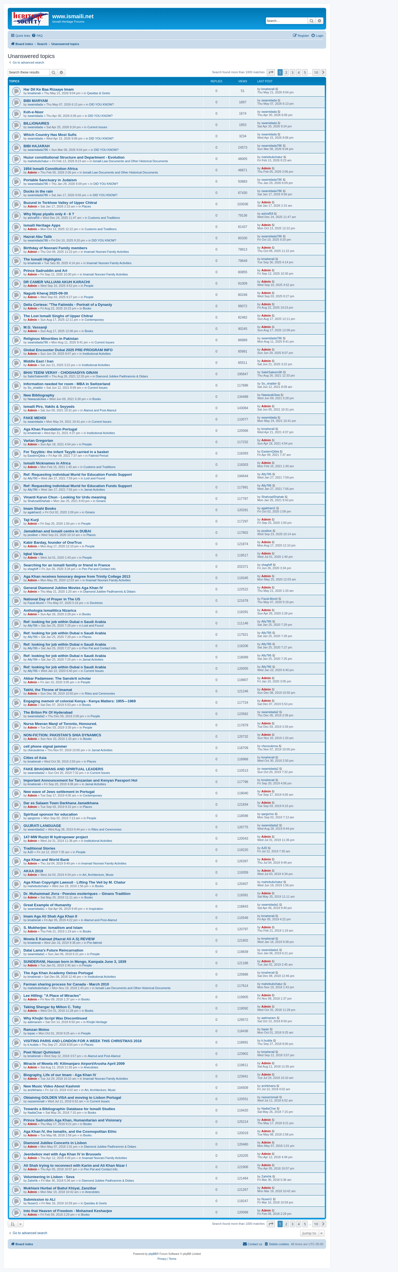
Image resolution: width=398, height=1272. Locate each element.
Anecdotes (91, 1067)
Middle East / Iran (38, 361)
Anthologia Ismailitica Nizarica (49, 610)
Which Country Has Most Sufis (50, 135)
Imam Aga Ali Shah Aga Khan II (50, 916)
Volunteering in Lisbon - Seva (48, 1177)
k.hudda (33, 1044)
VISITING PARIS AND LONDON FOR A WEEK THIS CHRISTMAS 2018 (82, 1041)
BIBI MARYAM (35, 101)
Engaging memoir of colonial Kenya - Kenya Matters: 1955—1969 (79, 701)
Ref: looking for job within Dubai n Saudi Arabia (64, 622)
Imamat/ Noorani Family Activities (106, 251)
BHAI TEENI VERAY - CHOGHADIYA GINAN (60, 372)
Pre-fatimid (94, 942)
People (88, 285)
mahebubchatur (38, 161)
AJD (30, 852)
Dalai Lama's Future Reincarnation (53, 950)
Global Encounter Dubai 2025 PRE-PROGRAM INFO (67, 350)
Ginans (101, 501)
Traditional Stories (39, 848)
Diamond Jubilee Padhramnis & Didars (122, 376)
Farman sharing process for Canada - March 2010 (66, 984)
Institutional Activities (97, 353)
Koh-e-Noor (33, 112)
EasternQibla (36, 455)
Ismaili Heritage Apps (42, 225)
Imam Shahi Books (39, 508)
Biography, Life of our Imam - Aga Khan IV (59, 1075)
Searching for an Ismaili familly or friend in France (66, 565)
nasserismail (36, 1101)
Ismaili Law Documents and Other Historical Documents (130, 161)
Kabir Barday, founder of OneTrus (52, 542)
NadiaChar (35, 1112)
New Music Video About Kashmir (51, 1086)
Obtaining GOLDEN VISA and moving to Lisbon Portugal (72, 1097)
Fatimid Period (98, 455)
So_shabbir (35, 387)
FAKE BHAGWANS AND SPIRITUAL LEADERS (63, 769)
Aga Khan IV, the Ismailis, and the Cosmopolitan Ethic (70, 1131)
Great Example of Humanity (47, 905)
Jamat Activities (94, 489)
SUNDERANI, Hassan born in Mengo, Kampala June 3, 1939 (74, 962)
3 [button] (293, 72)
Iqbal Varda (33, 554)
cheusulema (36, 750)
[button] (271, 72)
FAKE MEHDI (34, 418)
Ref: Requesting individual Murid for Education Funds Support (77, 474)
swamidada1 (36, 908)
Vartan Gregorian (38, 440)
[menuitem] (37, 35)
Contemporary (94, 319)
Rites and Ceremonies (100, 693)
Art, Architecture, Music (98, 874)
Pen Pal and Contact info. (99, 569)
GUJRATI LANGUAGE (42, 826)
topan (31, 1033)
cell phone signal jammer (45, 746)
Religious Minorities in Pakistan (50, 339)
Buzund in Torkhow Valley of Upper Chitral (60, 203)
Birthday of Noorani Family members (55, 248)
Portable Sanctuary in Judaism (50, 180)
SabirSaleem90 (38, 376)
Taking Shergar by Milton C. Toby (52, 1007)
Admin (32, 172)
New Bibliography (38, 395)
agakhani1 (35, 512)
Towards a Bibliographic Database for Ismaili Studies (69, 1109)
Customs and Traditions (104, 217)
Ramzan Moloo (36, 1029)
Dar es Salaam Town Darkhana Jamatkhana (60, 803)
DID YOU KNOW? (101, 104)
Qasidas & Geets (98, 93)
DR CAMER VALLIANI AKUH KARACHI (56, 282)
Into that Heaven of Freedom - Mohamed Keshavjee (67, 1211)
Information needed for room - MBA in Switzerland (66, 384)
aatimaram (35, 1022)
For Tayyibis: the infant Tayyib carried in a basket (66, 452)
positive (33, 535)
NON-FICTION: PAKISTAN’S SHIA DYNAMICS (62, 735)
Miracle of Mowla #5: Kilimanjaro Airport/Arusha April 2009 (74, 1063)
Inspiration (96, 908)
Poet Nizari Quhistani (41, 1052)
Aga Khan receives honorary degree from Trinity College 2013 (76, 576)
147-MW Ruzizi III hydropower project (55, 837)
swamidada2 (36, 716)
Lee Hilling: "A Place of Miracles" (52, 996)
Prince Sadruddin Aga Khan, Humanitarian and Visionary (72, 1120)
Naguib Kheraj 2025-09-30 (45, 293)
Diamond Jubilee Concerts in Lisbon (55, 1143)
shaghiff (33, 569)
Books (87, 308)
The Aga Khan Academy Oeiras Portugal (58, 973)
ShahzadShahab (39, 501)
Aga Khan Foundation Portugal (50, 429)
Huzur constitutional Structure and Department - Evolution (74, 157)
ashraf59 (34, 217)
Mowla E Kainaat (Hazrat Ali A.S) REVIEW (59, 939)
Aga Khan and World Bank (46, 860)
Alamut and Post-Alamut (99, 410)
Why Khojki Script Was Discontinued (55, 1018)
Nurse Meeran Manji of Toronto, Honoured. (60, 724)
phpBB (152, 1253)
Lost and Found (94, 478)
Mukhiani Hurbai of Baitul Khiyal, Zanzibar (59, 1188)
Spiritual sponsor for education (50, 814)
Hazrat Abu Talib (37, 237)
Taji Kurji (31, 520)
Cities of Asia (34, 758)
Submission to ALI (39, 1199)
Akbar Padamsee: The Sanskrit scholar (57, 678)
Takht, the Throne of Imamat (47, 690)
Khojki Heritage (97, 1022)
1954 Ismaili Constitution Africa (50, 169)
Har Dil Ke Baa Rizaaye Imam (48, 89)
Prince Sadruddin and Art (45, 271)
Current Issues (97, 127)
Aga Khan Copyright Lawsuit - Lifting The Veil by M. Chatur (74, 882)
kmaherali (34, 93)
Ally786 (33, 478)
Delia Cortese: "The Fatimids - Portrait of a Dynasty (67, 305)
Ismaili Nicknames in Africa (46, 463)
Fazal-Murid (36, 603)
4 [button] (299, 72)
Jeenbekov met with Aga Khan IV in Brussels (62, 1154)
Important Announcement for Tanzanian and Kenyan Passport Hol (80, 780)
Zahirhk (33, 1180)
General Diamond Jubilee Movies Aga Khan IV (63, 588)
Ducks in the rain (38, 191)
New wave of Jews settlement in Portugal (59, 792)
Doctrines (96, 603)
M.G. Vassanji (35, 327)
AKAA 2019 (33, 871)
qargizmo (34, 818)
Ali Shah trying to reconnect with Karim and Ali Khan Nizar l (75, 1165)
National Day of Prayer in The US (51, 599)
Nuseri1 (33, 1203)
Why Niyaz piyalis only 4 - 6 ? (48, 214)
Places (86, 206)
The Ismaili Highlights (42, 259)
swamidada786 (38, 149)
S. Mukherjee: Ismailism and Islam (53, 928)
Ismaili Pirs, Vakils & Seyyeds (49, 406)
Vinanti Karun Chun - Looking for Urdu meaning (64, 497)
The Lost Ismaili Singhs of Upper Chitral (58, 316)
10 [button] (316, 72)
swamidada (35, 104)
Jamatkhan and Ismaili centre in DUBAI (57, 531)
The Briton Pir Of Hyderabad (47, 712)
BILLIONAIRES (36, 123)
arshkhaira (35, 1090)
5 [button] (305, 72)
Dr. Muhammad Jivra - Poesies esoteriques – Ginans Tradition (76, 894)
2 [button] (286, 72)
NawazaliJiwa (37, 399)
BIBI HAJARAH (36, 146)
